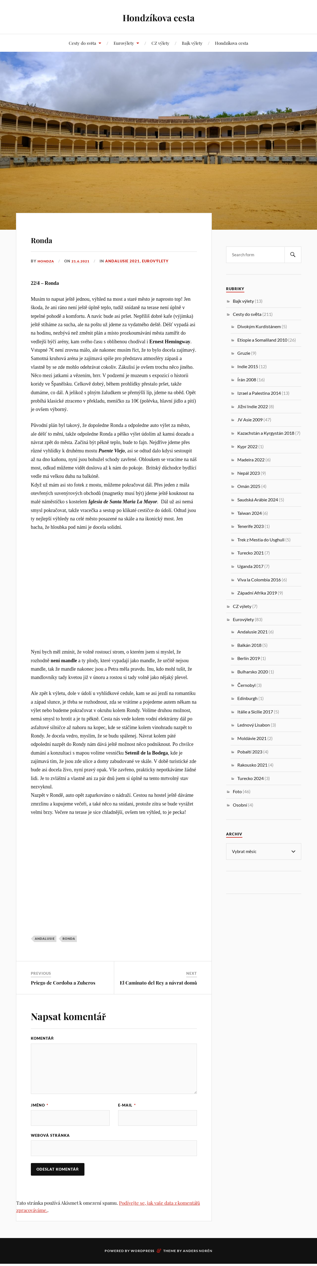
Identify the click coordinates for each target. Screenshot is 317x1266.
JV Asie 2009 (250, 419)
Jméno (39, 1105)
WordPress (142, 1253)
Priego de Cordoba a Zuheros (63, 983)
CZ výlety (160, 43)
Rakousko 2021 (252, 764)
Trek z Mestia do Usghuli (260, 539)
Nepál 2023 (248, 473)
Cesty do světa (82, 43)
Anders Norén (197, 1253)
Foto (237, 791)
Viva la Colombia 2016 (259, 579)
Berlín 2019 (248, 658)
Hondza (47, 261)
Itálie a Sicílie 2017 (255, 711)
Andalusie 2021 (126, 261)
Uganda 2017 (250, 566)
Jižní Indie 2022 (252, 406)
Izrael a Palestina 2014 (259, 393)
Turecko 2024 (250, 778)
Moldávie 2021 (252, 738)
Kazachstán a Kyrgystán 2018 (265, 433)
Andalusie (45, 938)
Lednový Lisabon (253, 724)
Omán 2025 (248, 486)
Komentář (42, 1038)
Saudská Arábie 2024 (257, 499)
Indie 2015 (247, 366)
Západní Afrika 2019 (257, 592)
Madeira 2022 (251, 459)
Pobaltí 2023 (249, 751)
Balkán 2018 (249, 645)
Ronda (49, 238)
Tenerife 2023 (250, 526)
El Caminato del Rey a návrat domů (158, 983)
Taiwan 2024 (249, 513)
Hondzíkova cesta (158, 17)
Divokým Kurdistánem (259, 326)
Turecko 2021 (250, 552)
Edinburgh (247, 698)
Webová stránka (50, 1136)
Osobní (240, 804)
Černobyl (246, 685)
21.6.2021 (83, 261)
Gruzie (243, 353)
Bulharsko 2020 (252, 671)
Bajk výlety (192, 43)
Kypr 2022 (247, 446)
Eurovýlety (124, 43)
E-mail (127, 1105)
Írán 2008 (246, 379)
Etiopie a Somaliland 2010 (262, 339)
